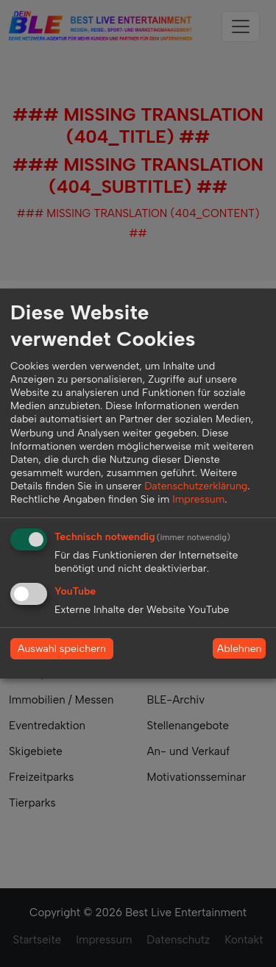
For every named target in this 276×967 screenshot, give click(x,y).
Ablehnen (239, 648)
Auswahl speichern (62, 648)
